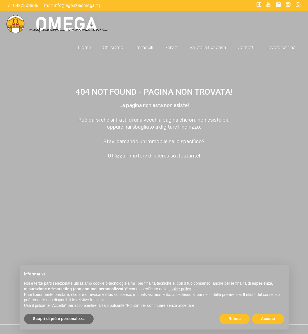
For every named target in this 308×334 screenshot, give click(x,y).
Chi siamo (113, 47)
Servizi (171, 47)
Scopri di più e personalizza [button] (59, 318)
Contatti (246, 47)
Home (84, 47)
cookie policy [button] (179, 289)
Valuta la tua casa (207, 47)
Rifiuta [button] (234, 318)
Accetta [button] (268, 318)
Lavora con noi (281, 47)
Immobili (144, 47)
